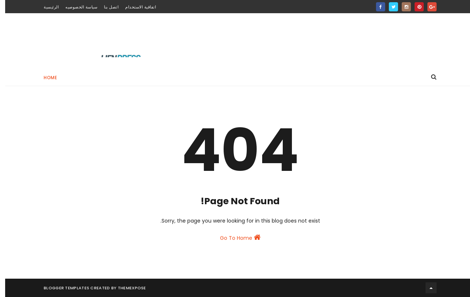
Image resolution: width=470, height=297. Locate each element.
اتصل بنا (106, 7)
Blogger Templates (61, 288)
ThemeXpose (127, 288)
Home (45, 77)
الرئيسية (46, 7)
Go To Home (235, 238)
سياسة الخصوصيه (76, 7)
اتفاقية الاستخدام (135, 7)
